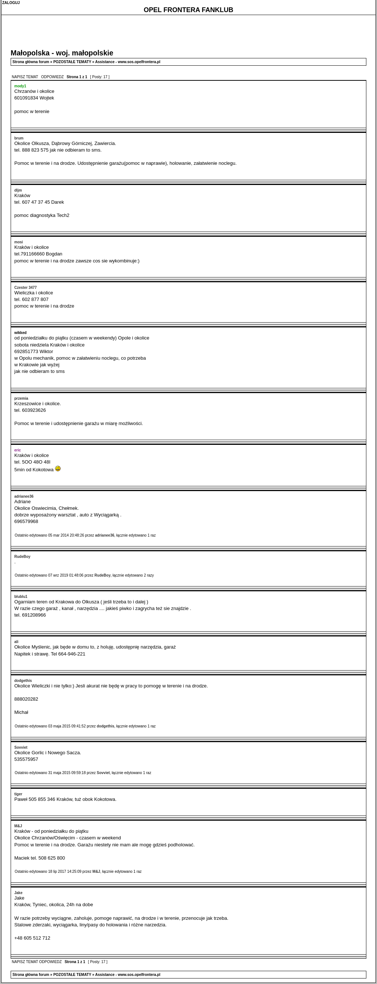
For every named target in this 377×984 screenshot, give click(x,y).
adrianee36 (104, 535)
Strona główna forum (30, 62)
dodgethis (105, 726)
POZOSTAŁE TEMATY (72, 62)
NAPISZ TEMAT (25, 77)
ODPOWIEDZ (52, 77)
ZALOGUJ (11, 3)
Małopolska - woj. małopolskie (62, 53)
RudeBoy (102, 575)
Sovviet (103, 773)
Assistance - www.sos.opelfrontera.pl (127, 62)
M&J (96, 871)
